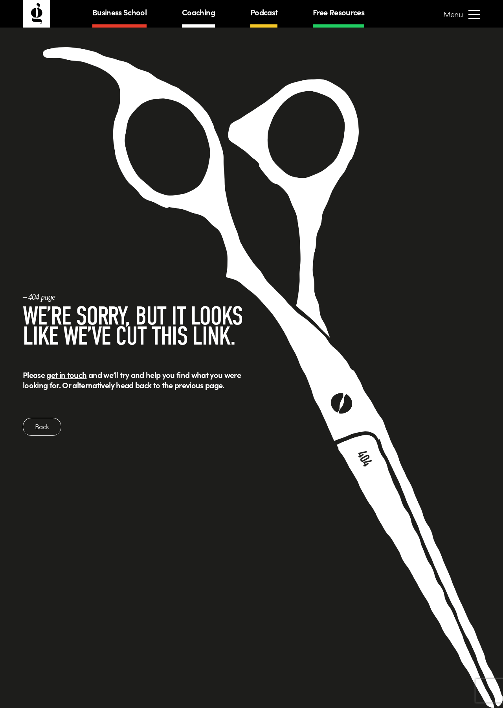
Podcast (263, 12)
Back (42, 426)
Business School (119, 12)
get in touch (66, 374)
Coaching (198, 12)
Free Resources (338, 12)
